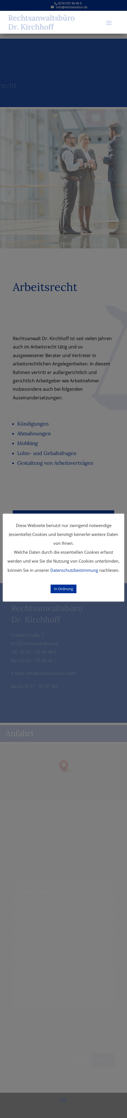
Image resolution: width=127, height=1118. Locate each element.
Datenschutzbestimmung (74, 570)
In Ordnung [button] (63, 588)
